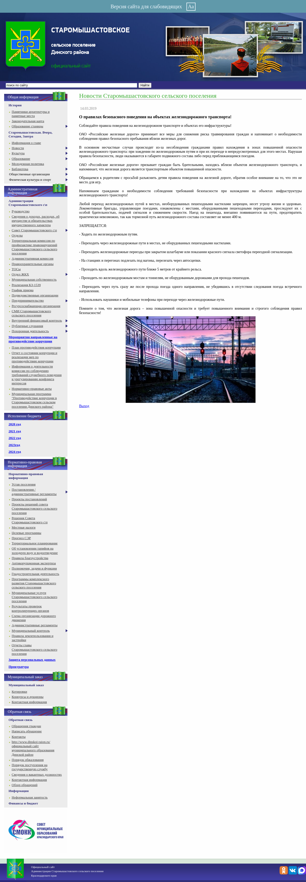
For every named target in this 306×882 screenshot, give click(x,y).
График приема (22, 290)
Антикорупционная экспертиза (34, 563)
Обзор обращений (24, 785)
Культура (18, 153)
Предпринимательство (28, 300)
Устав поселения (24, 484)
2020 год (15, 424)
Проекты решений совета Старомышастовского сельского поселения (34, 508)
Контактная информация (29, 702)
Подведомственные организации (35, 295)
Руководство (21, 211)
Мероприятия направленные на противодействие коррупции (33, 339)
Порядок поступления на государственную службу (30, 767)
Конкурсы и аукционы (28, 697)
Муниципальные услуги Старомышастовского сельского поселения (34, 597)
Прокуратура (19, 667)
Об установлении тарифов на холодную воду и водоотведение (35, 550)
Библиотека (20, 169)
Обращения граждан (26, 726)
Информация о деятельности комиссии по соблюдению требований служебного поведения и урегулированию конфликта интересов (36, 374)
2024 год (15, 452)
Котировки (19, 691)
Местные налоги (24, 527)
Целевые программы (26, 533)
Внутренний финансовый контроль (37, 320)
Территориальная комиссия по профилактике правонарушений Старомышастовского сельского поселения (34, 247)
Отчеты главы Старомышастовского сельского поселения (34, 649)
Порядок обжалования (28, 760)
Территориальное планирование (35, 543)
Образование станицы (27, 126)
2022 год (15, 438)
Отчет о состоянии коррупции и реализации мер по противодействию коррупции (34, 357)
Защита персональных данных (32, 660)
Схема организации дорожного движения (34, 618)
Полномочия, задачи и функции (34, 568)
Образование (21, 159)
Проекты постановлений (29, 499)
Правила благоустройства (30, 558)
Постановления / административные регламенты (34, 492)
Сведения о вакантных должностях (37, 774)
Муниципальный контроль (31, 631)
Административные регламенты (35, 625)
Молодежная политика (28, 164)
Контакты (19, 737)
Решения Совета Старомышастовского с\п (29, 520)
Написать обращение (27, 731)
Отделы (17, 235)
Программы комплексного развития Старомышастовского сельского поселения (34, 583)
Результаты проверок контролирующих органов (30, 608)
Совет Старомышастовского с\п (34, 230)
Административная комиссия (32, 258)
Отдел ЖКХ (20, 274)
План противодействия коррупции (36, 347)
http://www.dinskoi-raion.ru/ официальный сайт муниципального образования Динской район (33, 748)
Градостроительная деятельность (35, 574)
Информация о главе (26, 143)
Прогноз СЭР (21, 538)
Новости (18, 148)
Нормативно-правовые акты (32, 389)
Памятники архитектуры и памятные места (31, 114)
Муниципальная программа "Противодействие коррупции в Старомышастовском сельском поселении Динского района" (34, 400)
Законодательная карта (28, 121)
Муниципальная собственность (34, 279)
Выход (84, 406)
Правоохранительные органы (32, 264)
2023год (14, 445)
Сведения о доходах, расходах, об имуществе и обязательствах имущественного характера (35, 220)
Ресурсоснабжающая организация (36, 306)
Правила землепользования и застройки (32, 638)
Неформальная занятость (30, 797)
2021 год (15, 431)
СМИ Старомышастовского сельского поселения (31, 313)
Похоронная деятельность (30, 331)
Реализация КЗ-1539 (26, 285)
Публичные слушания (27, 326)
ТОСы (16, 269)
